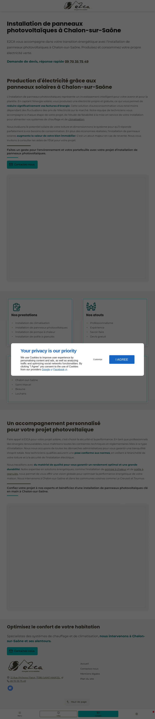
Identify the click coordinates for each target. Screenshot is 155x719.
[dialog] (77, 359)
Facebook (59, 369)
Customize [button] (97, 359)
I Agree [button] (121, 359)
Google (46, 369)
